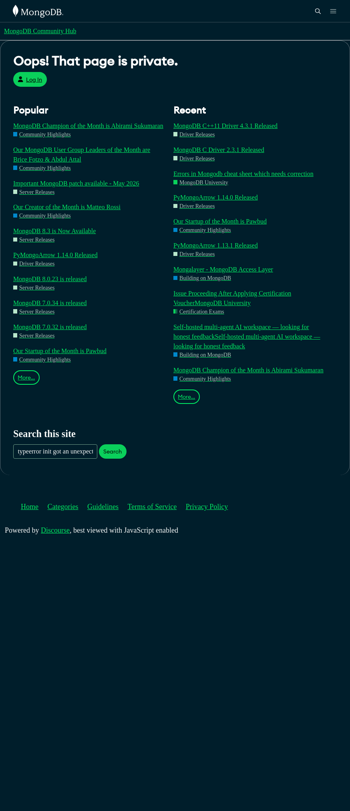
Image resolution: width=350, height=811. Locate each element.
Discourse (55, 530)
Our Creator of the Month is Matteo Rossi (67, 207)
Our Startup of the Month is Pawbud (60, 351)
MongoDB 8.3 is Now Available (54, 231)
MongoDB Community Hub (40, 31)
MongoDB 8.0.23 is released (50, 279)
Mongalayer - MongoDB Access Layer (223, 269)
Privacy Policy (207, 507)
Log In (30, 79)
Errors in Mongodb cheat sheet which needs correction (243, 173)
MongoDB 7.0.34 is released (50, 303)
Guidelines (103, 507)
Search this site (44, 433)
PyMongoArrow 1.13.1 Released (215, 245)
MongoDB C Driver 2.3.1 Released (218, 149)
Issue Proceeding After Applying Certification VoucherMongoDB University (232, 298)
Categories (63, 507)
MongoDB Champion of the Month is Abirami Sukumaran (88, 125)
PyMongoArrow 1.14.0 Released (55, 255)
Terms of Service (152, 507)
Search (112, 451)
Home (29, 507)
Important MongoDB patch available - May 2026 (76, 183)
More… (26, 377)
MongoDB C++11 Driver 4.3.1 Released (225, 125)
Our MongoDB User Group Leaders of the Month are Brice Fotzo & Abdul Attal (81, 154)
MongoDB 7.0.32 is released (50, 327)
